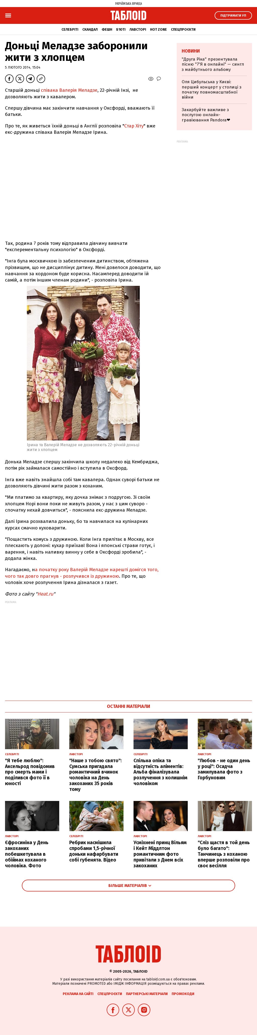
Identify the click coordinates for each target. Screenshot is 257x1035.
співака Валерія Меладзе (69, 90)
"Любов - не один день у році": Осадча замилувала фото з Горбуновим (224, 769)
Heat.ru (45, 594)
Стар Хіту (134, 126)
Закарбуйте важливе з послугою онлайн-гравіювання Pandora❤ (206, 115)
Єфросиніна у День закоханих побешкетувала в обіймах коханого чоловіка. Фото (26, 854)
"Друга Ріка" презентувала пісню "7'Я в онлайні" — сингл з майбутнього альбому (213, 64)
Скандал (90, 29)
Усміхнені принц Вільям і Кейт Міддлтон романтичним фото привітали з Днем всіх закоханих (160, 854)
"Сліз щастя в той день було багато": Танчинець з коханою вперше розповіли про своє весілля (224, 854)
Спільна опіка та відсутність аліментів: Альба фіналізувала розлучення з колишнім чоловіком (160, 772)
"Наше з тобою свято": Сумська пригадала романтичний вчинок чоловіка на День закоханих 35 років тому (95, 775)
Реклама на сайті (78, 994)
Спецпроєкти (183, 29)
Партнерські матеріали (147, 994)
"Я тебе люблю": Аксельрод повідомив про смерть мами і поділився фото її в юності (30, 772)
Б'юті (120, 29)
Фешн (107, 29)
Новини (191, 51)
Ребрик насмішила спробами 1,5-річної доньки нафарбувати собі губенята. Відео (93, 851)
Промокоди (183, 994)
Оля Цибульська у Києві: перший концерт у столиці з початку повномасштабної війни (211, 89)
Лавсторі (138, 29)
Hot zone (158, 29)
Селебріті (69, 29)
